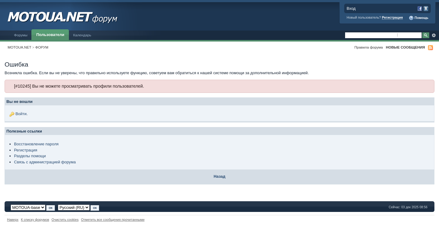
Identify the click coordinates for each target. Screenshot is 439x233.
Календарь (82, 35)
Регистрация (392, 17)
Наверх (13, 219)
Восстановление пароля (36, 144)
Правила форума (368, 47)
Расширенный (433, 35)
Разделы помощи (30, 156)
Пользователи (50, 34)
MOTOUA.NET (19, 47)
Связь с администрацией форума (45, 162)
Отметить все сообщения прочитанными (113, 219)
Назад (220, 176)
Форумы (20, 35)
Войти (21, 113)
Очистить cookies (65, 219)
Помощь (418, 18)
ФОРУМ (41, 47)
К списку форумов (35, 219)
